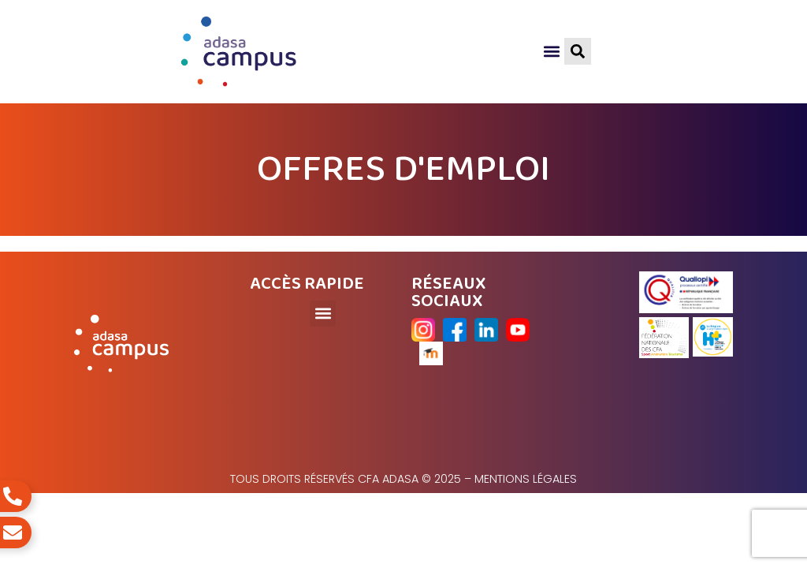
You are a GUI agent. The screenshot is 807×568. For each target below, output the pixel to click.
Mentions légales (525, 479)
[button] (551, 52)
